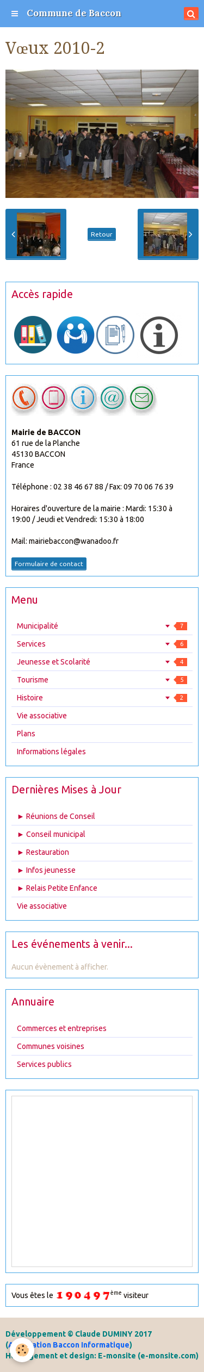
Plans (26, 733)
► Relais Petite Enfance (57, 888)
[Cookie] (22, 1350)
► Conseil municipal (51, 834)
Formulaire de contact (49, 563)
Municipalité (102, 626)
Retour (102, 234)
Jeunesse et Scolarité (102, 661)
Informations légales (51, 751)
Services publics (44, 1064)
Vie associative (42, 715)
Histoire (102, 697)
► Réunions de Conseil (56, 816)
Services (102, 644)
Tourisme (102, 679)
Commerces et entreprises (62, 1028)
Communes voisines (50, 1046)
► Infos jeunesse (46, 870)
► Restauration (43, 852)
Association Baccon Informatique (68, 1344)
